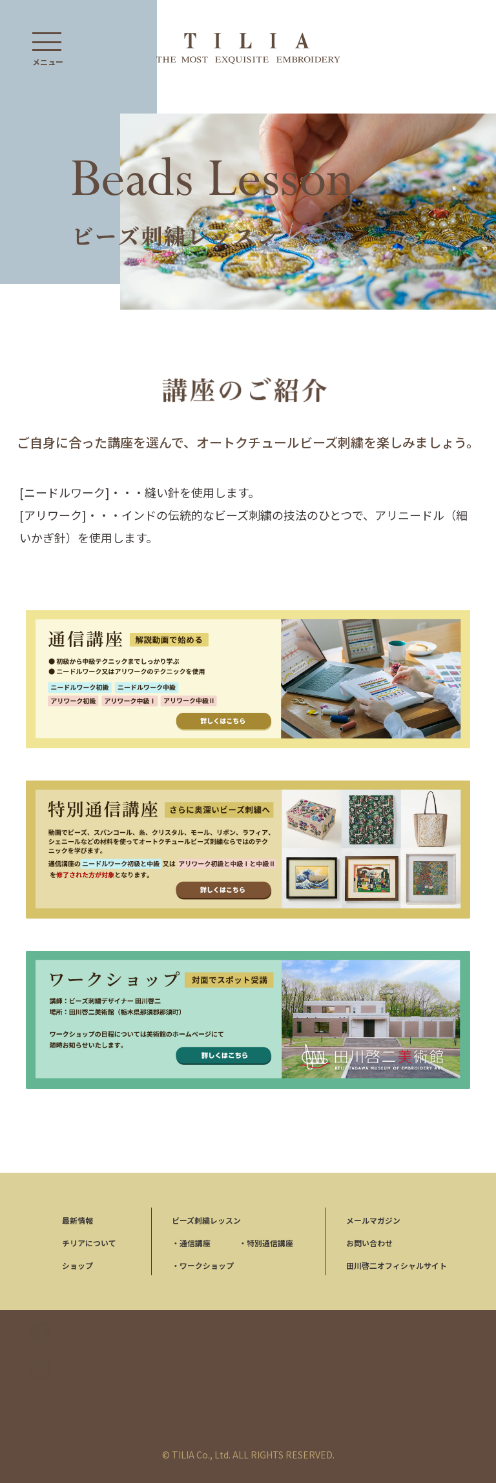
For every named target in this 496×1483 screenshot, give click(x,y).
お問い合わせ (369, 1242)
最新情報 (77, 1220)
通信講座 (191, 1242)
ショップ (77, 1265)
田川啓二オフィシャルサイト (396, 1265)
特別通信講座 (266, 1242)
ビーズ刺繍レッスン (206, 1220)
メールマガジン (373, 1220)
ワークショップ (203, 1265)
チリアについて (89, 1242)
